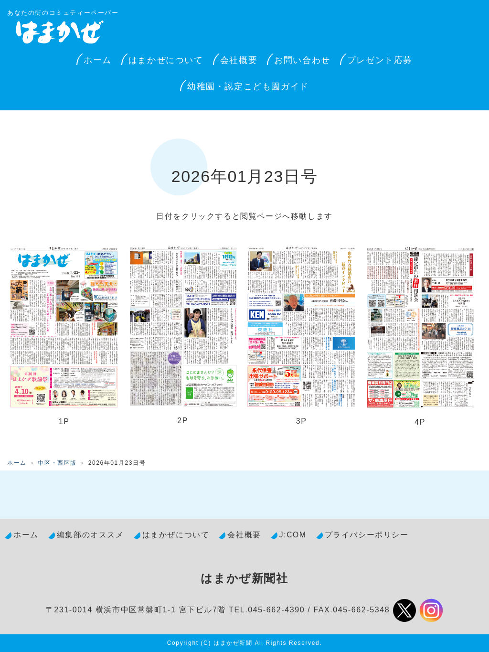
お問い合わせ (302, 60)
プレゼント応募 (380, 60)
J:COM (293, 535)
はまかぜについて (165, 60)
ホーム (98, 60)
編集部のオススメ (90, 535)
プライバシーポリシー (367, 535)
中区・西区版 (57, 463)
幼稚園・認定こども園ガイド (248, 86)
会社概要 (238, 60)
